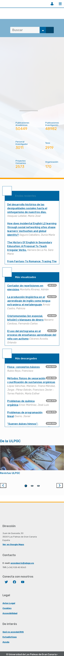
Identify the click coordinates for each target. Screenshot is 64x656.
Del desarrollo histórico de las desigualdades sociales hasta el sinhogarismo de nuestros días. (27, 208)
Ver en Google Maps (13, 544)
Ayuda (6, 642)
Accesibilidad (10, 613)
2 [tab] (32, 485)
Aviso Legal (9, 603)
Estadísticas (10, 637)
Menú (60, 4)
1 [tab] (26, 486)
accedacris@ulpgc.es (22, 563)
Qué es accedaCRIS (13, 632)
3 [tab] (38, 485)
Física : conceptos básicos (23, 366)
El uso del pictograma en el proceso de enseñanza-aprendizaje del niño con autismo (31, 335)
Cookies (7, 608)
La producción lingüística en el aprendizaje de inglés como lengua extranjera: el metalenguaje (28, 301)
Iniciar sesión (52, 4)
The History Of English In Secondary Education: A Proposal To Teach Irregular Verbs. (29, 246)
